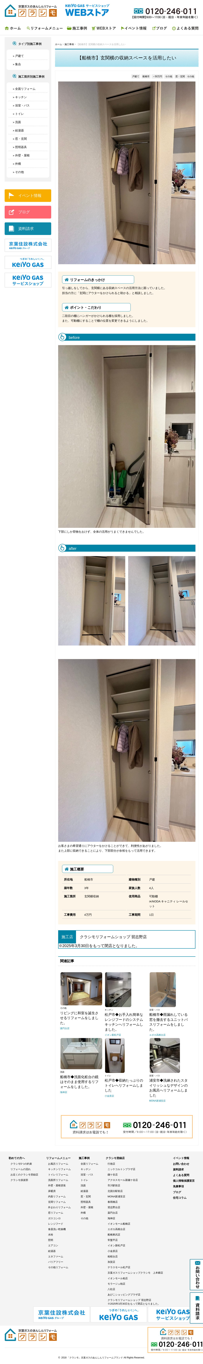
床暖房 (52, 1191)
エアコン (53, 1245)
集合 (18, 64)
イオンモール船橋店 (119, 1223)
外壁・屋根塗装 (57, 1185)
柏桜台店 (113, 1256)
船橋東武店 (114, 1234)
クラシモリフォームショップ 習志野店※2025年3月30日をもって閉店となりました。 (134, 1302)
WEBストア (104, 29)
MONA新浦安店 (116, 1196)
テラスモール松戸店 (119, 1267)
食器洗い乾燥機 (57, 1229)
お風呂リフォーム (58, 1163)
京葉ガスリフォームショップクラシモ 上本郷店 (135, 1272)
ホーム (14, 29)
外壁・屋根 (22, 155)
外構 (18, 163)
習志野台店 (114, 1207)
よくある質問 (184, 29)
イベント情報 (134, 29)
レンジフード (55, 1223)
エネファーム (55, 1256)
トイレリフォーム (58, 1174)
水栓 (50, 1234)
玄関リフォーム (57, 1201)
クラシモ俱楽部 (19, 1180)
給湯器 (19, 130)
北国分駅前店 (115, 1191)
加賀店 (111, 1261)
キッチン (21, 97)
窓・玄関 (21, 138)
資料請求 (26, 228)
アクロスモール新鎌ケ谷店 (123, 1180)
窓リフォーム (55, 1212)
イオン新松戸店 (116, 1245)
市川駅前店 (114, 1185)
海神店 (111, 1218)
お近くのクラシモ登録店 (24, 1174)
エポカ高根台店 (116, 1229)
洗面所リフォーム (58, 1180)
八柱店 (111, 1289)
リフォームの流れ (20, 1169)
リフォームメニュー (44, 29)
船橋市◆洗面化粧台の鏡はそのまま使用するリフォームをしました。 (79, 1082)
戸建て (19, 55)
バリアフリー (55, 1261)
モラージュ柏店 (116, 1283)
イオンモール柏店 (118, 1278)
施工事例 (77, 29)
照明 (50, 1240)
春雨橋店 (113, 1201)
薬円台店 (113, 1212)
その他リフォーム (58, 1267)
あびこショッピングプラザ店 (124, 1294)
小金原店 (113, 1251)
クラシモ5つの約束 (21, 1163)
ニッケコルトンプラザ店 (121, 1169)
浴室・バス (22, 105)
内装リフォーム (57, 1196)
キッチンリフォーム (59, 1169)
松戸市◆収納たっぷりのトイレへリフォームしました (124, 1085)
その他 (19, 172)
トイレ (19, 113)
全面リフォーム (25, 88)
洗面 (18, 122)
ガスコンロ (54, 1218)
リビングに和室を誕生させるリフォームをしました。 (79, 1018)
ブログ (159, 29)
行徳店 (111, 1163)
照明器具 (21, 147)
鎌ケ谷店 (113, 1174)
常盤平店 (113, 1240)
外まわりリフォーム (59, 1207)
